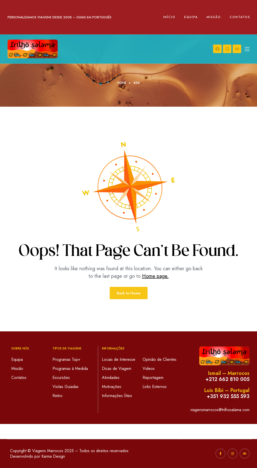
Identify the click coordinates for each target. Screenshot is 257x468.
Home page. (155, 276)
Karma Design (53, 456)
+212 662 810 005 (227, 379)
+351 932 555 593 (228, 396)
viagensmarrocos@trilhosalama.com (219, 410)
